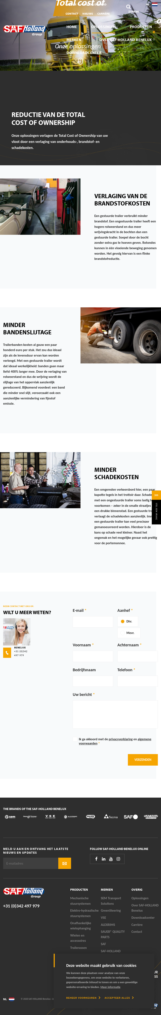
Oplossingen (103, 26)
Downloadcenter (83, 52)
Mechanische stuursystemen (80, 901)
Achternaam (128, 644)
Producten (141, 26)
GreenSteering (111, 910)
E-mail (78, 610)
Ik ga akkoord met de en (115, 741)
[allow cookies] (119, 998)
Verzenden (142, 760)
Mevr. (130, 633)
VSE (103, 918)
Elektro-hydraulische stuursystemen (84, 913)
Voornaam (82, 644)
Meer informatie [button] (110, 987)
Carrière (103, 13)
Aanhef (123, 610)
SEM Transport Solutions (111, 901)
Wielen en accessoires (78, 938)
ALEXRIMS (108, 925)
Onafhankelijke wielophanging (80, 925)
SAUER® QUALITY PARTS (113, 934)
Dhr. (129, 621)
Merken (73, 39)
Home (71, 26)
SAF (103, 944)
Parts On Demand (93, 4)
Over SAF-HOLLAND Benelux (125, 39)
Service (71, 4)
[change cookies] (83, 998)
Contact (72, 13)
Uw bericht (82, 694)
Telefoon (124, 669)
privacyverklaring (121, 739)
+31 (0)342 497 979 (21, 906)
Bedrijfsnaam (84, 669)
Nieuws (87, 13)
